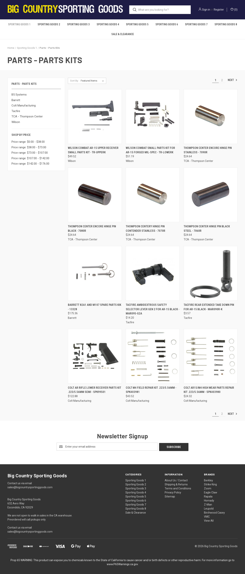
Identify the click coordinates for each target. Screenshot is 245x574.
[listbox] (93, 81)
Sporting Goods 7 (196, 24)
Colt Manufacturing (24, 105)
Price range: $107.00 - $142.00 (30, 158)
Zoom (207, 488)
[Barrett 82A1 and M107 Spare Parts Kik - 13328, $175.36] (95, 273)
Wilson (16, 122)
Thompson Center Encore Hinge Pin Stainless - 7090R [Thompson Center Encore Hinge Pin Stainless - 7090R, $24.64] (208, 150)
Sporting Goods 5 (137, 24)
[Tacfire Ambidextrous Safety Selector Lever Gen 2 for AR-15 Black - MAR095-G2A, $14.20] (153, 273)
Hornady (209, 500)
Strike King (210, 484)
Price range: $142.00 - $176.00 (30, 163)
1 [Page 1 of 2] (215, 80)
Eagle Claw (210, 492)
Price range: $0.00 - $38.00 (28, 142)
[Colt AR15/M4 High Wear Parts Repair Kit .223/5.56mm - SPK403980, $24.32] (210, 356)
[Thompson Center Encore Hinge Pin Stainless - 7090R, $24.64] (210, 116)
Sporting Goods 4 (108, 24)
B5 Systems (19, 94)
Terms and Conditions (178, 488)
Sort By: (74, 80)
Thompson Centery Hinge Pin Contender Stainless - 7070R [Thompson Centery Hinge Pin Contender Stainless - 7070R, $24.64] (145, 229)
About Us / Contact (176, 480)
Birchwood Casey (214, 512)
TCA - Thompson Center (27, 116)
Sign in (206, 9)
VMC (207, 516)
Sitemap (170, 496)
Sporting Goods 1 (19, 24)
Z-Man (208, 504)
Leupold (209, 508)
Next (232, 80)
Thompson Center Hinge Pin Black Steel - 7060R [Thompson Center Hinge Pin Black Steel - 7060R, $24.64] (207, 229)
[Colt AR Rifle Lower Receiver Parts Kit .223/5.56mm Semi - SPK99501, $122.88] (95, 356)
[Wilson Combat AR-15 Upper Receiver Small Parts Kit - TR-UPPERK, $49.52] (95, 116)
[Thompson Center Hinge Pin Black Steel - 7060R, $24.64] (210, 194)
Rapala (208, 496)
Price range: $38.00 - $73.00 (29, 147)
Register (219, 9)
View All (209, 520)
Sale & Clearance (122, 34)
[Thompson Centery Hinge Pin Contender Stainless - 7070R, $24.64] (153, 194)
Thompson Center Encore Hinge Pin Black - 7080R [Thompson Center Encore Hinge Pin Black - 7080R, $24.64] (92, 229)
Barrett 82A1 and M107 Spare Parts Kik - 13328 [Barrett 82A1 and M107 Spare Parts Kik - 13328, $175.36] (94, 307)
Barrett (16, 100)
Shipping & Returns (176, 484)
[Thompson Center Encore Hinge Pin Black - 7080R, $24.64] (95, 194)
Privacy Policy (173, 492)
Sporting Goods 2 (49, 24)
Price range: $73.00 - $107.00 (30, 152)
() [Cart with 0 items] (234, 9)
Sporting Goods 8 (226, 24)
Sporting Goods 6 (166, 24)
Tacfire (16, 111)
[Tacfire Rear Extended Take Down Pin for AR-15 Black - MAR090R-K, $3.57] (210, 273)
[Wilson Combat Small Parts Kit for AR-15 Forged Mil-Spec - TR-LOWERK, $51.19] (153, 116)
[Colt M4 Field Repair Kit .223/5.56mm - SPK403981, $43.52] (153, 356)
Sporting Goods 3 (78, 24)
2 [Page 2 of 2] (222, 80)
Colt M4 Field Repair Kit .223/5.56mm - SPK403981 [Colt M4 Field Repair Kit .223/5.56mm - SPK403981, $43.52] (151, 390)
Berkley (208, 480)
